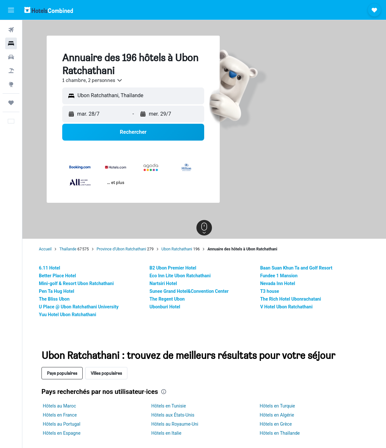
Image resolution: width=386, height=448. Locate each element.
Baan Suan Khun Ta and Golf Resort (296, 267)
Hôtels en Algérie (277, 415)
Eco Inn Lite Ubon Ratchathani (180, 275)
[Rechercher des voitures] (11, 57)
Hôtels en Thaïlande (280, 433)
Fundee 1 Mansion (279, 275)
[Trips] (11, 102)
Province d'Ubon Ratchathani (121, 249)
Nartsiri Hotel (163, 283)
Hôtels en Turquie (277, 405)
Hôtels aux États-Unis (172, 415)
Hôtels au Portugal (61, 424)
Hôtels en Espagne (61, 433)
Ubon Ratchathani (176, 249)
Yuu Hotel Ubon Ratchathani (67, 314)
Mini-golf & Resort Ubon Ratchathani (76, 283)
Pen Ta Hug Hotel (56, 291)
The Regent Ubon (167, 299)
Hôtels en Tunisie (168, 405)
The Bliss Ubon (54, 299)
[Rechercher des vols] (11, 29)
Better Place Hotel (57, 275)
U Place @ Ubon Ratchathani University (79, 306)
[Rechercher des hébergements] (11, 43)
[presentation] (164, 392)
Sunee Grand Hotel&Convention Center (188, 291)
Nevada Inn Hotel (277, 283)
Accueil (45, 249)
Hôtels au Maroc (59, 405)
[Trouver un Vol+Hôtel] (11, 70)
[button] (11, 10)
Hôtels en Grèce (276, 424)
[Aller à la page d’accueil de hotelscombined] (48, 10)
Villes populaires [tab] (106, 373)
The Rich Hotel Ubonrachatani (290, 299)
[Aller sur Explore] (11, 84)
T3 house (269, 291)
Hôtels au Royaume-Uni (174, 424)
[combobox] (92, 80)
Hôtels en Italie (166, 433)
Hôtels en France (60, 415)
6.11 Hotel (49, 267)
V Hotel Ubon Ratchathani (286, 306)
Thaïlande (67, 249)
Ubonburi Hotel (164, 306)
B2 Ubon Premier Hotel (172, 267)
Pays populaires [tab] (62, 373)
